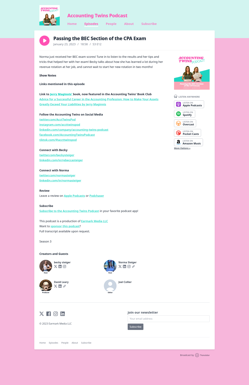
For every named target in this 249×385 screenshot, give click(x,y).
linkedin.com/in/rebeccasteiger (61, 160)
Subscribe (149, 23)
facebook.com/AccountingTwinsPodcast (67, 135)
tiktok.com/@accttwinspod (58, 140)
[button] (44, 41)
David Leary (61, 282)
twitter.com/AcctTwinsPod (57, 119)
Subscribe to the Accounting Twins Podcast (69, 211)
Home (72, 23)
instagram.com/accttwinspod (59, 124)
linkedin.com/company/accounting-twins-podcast (73, 130)
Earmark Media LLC (94, 221)
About (129, 23)
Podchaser (96, 196)
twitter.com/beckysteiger (56, 155)
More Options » (182, 148)
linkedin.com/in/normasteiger (60, 180)
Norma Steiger (127, 262)
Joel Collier (125, 282)
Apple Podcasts (74, 196)
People (111, 23)
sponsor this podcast (65, 226)
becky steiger (62, 262)
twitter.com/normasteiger (57, 175)
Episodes (91, 23)
